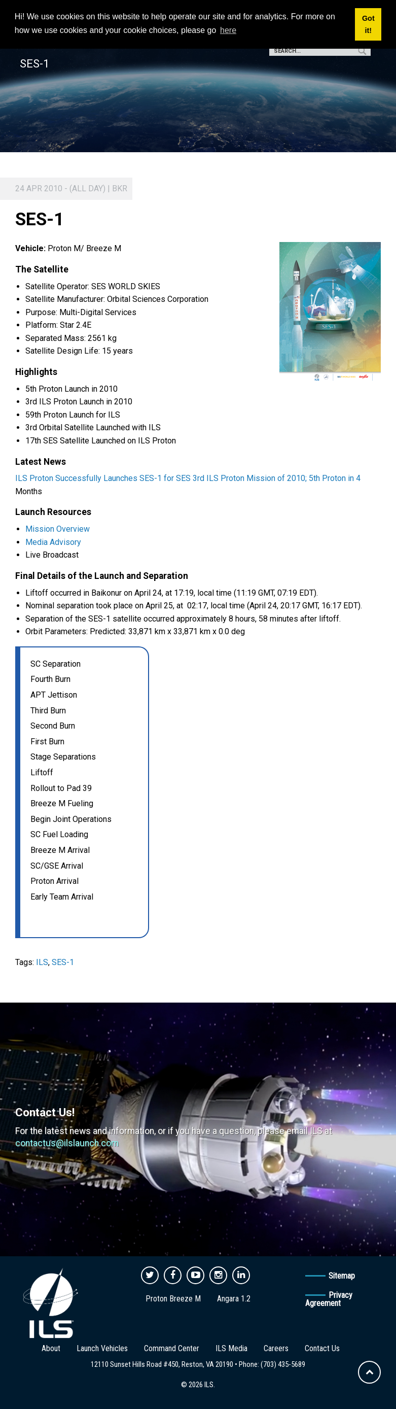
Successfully (78, 478)
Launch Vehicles (102, 1348)
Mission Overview (57, 529)
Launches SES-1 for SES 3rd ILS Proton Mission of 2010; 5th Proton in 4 (232, 478)
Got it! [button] (368, 24)
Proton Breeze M (173, 1298)
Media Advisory (53, 542)
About (51, 1348)
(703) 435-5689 (283, 1364)
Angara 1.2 (233, 1298)
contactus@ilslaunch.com (67, 1143)
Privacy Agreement (328, 1299)
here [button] (228, 30)
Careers (276, 1348)
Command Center (171, 1348)
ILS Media (231, 1348)
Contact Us (322, 1348)
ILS (42, 962)
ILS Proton (34, 478)
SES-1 (63, 962)
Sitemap (342, 1276)
